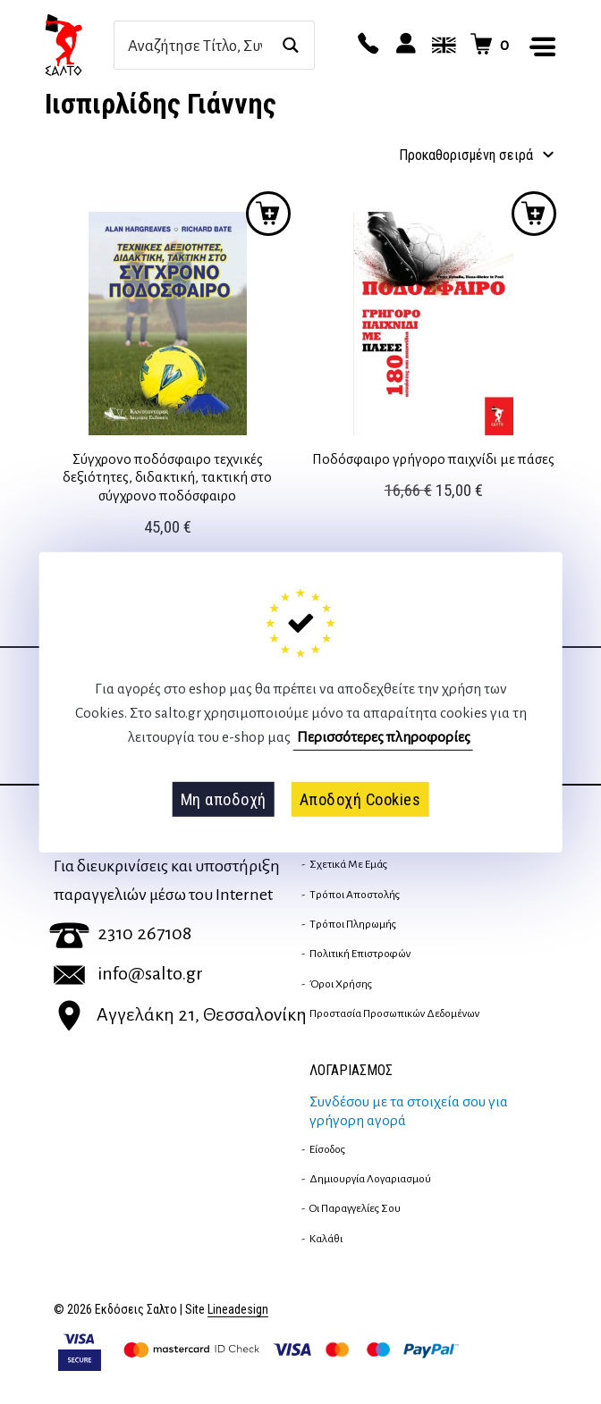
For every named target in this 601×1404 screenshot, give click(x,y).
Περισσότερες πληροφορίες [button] (383, 737)
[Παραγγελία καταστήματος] (473, 156)
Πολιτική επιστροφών (360, 953)
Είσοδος (327, 1149)
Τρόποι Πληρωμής (352, 924)
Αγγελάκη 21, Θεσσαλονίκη (180, 1014)
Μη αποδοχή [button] (224, 798)
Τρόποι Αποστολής (354, 894)
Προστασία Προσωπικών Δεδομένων (394, 1013)
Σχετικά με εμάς (348, 864)
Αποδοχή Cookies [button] (360, 798)
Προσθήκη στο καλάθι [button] (268, 213)
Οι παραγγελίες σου (355, 1208)
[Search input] (195, 45)
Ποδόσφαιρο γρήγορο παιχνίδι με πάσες (433, 459)
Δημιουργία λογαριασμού (370, 1179)
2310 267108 (120, 933)
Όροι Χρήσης (340, 984)
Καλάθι (326, 1238)
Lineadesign (237, 1309)
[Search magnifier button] (290, 45)
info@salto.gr (128, 973)
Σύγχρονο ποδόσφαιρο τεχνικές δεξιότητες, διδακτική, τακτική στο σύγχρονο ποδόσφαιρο (167, 477)
